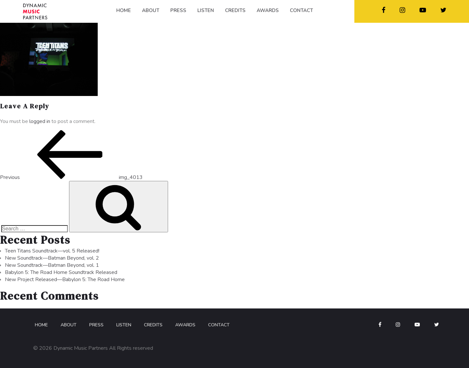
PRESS (178, 10)
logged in (39, 121)
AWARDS (268, 10)
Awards (185, 325)
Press (96, 325)
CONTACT (301, 10)
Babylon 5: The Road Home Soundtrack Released (61, 272)
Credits (153, 325)
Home (41, 325)
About (69, 325)
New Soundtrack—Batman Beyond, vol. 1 (52, 265)
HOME (123, 10)
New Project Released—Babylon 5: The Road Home (65, 279)
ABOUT (150, 10)
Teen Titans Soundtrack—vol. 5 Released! (52, 250)
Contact (219, 325)
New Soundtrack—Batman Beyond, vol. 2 (52, 258)
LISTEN (205, 10)
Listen (123, 325)
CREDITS (235, 10)
